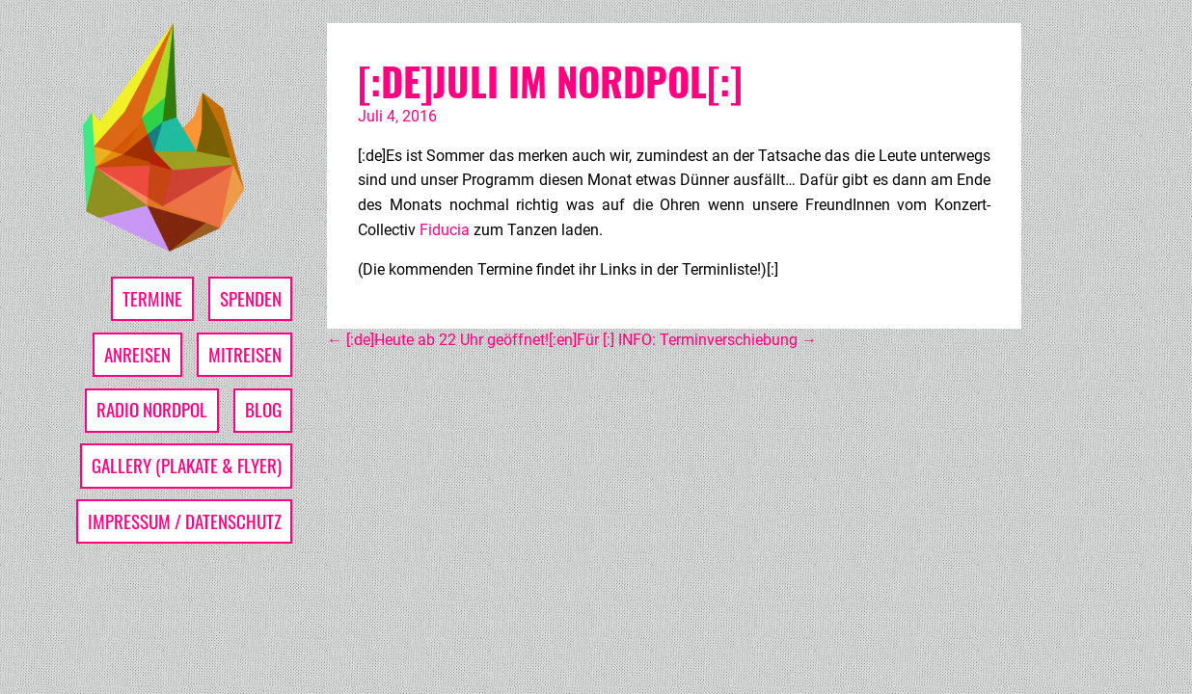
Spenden (251, 298)
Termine (152, 298)
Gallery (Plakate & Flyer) (187, 465)
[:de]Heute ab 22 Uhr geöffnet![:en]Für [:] (470, 340)
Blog (263, 409)
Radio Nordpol (151, 409)
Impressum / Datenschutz (185, 521)
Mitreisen (245, 354)
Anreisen (137, 354)
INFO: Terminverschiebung (717, 340)
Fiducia (447, 230)
